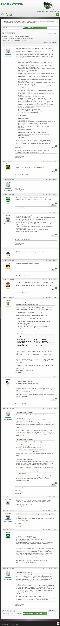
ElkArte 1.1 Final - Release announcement (35, 27)
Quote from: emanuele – (25, 534)
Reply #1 (5, 161)
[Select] (21, 333)
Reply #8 (5, 297)
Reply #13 (5, 529)
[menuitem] (57, 14)
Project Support (10, 27)
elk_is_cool (8, 500)
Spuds (8, 164)
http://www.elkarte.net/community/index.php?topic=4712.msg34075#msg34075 (35, 514)
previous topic (47, 42)
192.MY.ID (17, 275)
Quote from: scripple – (25, 412)
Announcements (19, 27)
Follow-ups (5, 45)
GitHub (33, 22)
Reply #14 (5, 568)
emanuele (8, 48)
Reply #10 (5, 408)
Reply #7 (5, 279)
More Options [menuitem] (52, 33)
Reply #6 (5, 260)
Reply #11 (5, 497)
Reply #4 (5, 213)
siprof (8, 380)
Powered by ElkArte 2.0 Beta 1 (8, 623)
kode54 (8, 282)
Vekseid (8, 251)
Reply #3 (5, 194)
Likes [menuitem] (54, 147)
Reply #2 (5, 179)
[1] (31, 215)
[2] (34, 217)
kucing (8, 263)
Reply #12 (5, 510)
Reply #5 (5, 248)
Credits (17, 623)
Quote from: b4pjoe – (24, 572)
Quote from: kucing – (24, 302)
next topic (55, 42)
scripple (8, 300)
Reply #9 (5, 377)
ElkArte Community (12, 3)
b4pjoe (8, 197)
